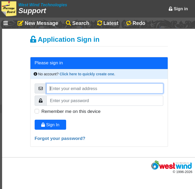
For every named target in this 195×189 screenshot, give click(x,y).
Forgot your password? (60, 138)
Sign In (50, 124)
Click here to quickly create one (87, 74)
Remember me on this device (71, 111)
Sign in (178, 8)
